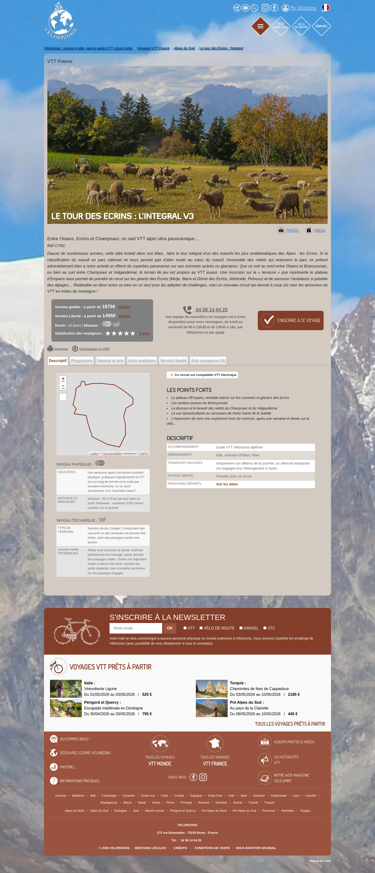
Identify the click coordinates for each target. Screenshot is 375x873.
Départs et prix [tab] (110, 361)
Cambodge (109, 795)
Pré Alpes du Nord (214, 810)
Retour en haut (320, 861)
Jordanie (259, 795)
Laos (296, 795)
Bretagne (121, 810)
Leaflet (94, 453)
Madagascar (108, 802)
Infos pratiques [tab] (142, 361)
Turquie (269, 802)
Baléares (78, 795)
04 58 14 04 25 (205, 309)
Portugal (186, 802)
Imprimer (57, 349)
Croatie (179, 795)
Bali (92, 795)
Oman (156, 802)
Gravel (249, 628)
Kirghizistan (279, 795)
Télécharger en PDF (91, 349)
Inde (232, 795)
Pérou (170, 802)
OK (170, 628)
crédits (180, 848)
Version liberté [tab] (173, 361)
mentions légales (150, 848)
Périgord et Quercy (182, 810)
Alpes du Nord (74, 810)
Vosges (305, 810)
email (219, 332)
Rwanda (203, 802)
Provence (268, 810)
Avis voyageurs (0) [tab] (208, 361)
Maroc (127, 802)
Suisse (237, 802)
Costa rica (148, 795)
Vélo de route (217, 628)
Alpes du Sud (99, 810)
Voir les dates (227, 484)
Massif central (154, 810)
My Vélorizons (299, 8)
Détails (124, 307)
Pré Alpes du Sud (244, 810)
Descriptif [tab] (58, 361)
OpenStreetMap (112, 453)
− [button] (63, 386)
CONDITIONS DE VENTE (212, 848)
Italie (244, 795)
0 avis (144, 333)
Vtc (269, 628)
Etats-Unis (215, 795)
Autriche (60, 795)
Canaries (129, 795)
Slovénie (221, 802)
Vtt (189, 628)
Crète (164, 795)
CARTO (144, 453)
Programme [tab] (81, 361)
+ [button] (63, 379)
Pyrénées (287, 810)
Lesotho (310, 795)
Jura (136, 810)
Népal (142, 802)
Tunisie (253, 802)
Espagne (196, 795)
